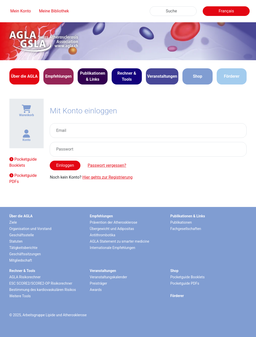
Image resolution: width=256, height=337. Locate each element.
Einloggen (65, 165)
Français (226, 11)
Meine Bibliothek (54, 11)
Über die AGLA (21, 216)
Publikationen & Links (187, 216)
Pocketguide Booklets (23, 162)
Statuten (16, 241)
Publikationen (181, 222)
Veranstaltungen (103, 271)
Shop (197, 76)
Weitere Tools (20, 296)
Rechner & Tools (22, 271)
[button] (24, 76)
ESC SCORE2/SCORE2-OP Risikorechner (40, 283)
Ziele (13, 222)
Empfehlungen (101, 216)
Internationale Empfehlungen (112, 248)
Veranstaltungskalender (108, 277)
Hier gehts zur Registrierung (107, 177)
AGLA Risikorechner (25, 277)
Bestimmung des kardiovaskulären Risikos (42, 290)
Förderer (232, 76)
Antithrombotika (102, 235)
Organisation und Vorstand (30, 229)
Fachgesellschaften (185, 229)
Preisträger (98, 283)
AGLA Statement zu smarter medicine (119, 241)
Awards (96, 290)
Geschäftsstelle (21, 235)
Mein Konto (20, 11)
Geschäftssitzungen (25, 254)
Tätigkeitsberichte (23, 248)
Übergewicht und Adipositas (112, 229)
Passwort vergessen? (107, 165)
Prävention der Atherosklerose (113, 222)
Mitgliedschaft (20, 260)
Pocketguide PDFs (23, 178)
